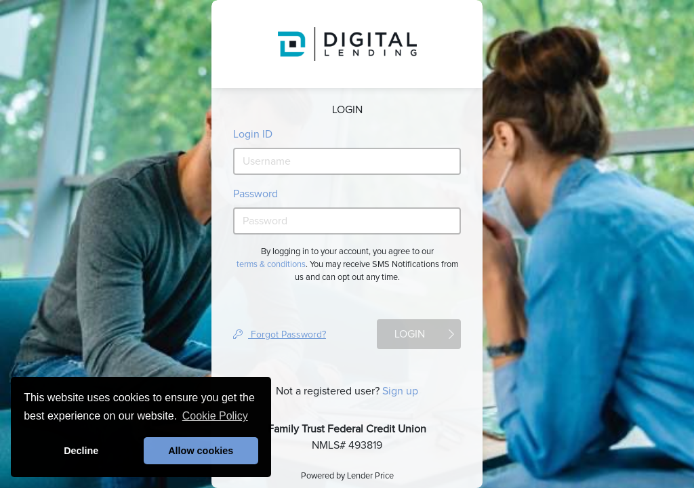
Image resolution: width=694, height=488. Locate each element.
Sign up (400, 391)
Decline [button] (81, 450)
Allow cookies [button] (200, 450)
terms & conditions (271, 264)
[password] (347, 221)
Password (255, 193)
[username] (347, 161)
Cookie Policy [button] (215, 416)
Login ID (252, 134)
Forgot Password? (279, 335)
